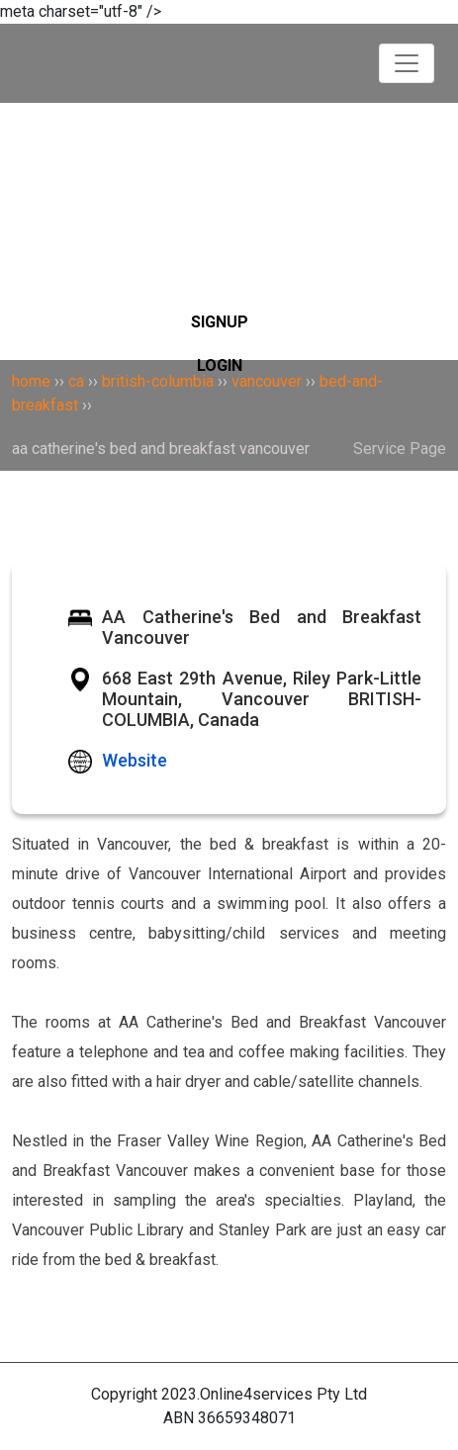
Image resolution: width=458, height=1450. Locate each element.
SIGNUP (219, 322)
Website (134, 760)
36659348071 (247, 1417)
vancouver (266, 381)
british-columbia (158, 381)
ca (76, 381)
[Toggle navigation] (406, 63)
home (31, 381)
